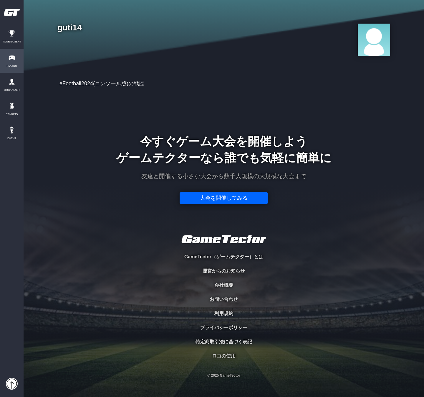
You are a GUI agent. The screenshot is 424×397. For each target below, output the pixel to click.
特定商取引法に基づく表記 (224, 341)
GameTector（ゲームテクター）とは (223, 256)
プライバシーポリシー (223, 327)
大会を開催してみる (224, 198)
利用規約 (223, 313)
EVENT (11, 138)
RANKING (12, 114)
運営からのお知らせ (224, 270)
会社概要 (223, 285)
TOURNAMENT (11, 41)
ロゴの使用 (224, 355)
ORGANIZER (12, 90)
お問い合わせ (224, 299)
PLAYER (12, 66)
